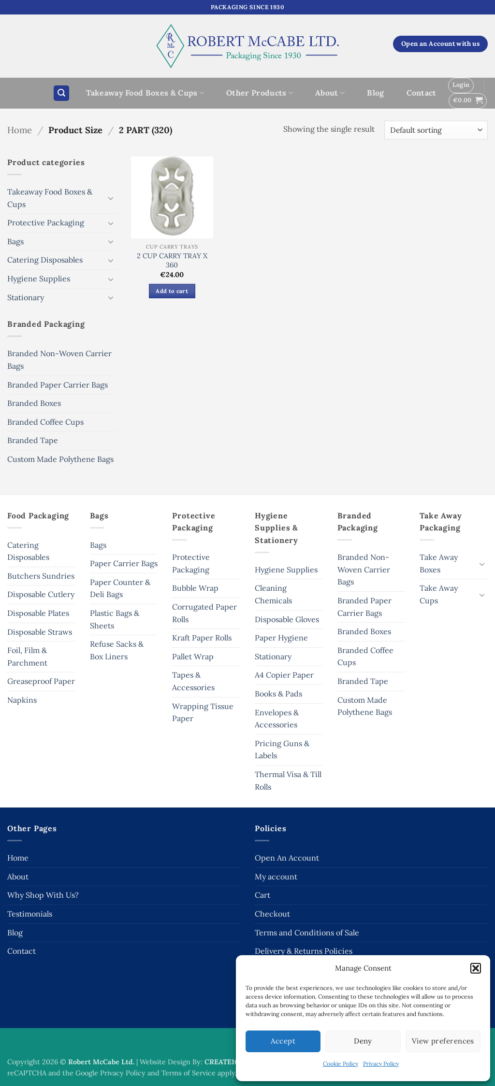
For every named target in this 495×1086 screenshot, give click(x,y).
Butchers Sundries (40, 576)
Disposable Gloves (287, 619)
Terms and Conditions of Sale (307, 932)
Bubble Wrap (195, 588)
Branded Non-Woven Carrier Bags (59, 359)
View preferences (443, 1040)
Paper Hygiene (281, 637)
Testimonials (29, 914)
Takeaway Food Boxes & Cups (145, 92)
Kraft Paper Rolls (202, 637)
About (330, 92)
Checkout (272, 914)
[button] (475, 968)
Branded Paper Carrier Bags (57, 385)
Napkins (22, 700)
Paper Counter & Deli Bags (120, 588)
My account (276, 876)
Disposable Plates (38, 613)
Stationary (25, 297)
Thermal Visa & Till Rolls (288, 780)
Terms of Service (188, 1073)
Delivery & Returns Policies (303, 951)
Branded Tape (32, 440)
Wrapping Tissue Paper (202, 712)
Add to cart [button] (172, 290)
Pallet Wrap (193, 656)
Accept (283, 1040)
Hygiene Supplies (38, 278)
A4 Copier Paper (284, 675)
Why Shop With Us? (43, 895)
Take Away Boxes (439, 563)
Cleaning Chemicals (273, 594)
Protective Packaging (45, 222)
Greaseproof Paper (41, 681)
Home (19, 130)
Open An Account (287, 858)
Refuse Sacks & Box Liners (117, 650)
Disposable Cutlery (40, 594)
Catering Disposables (45, 260)
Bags (15, 241)
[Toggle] (110, 198)
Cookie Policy (340, 1063)
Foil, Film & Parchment (27, 656)
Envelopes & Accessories (277, 719)
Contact (422, 92)
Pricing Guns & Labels (282, 749)
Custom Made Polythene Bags (60, 459)
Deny (363, 1040)
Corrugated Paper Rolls (204, 613)
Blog (375, 92)
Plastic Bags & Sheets (114, 619)
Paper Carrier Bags (124, 563)
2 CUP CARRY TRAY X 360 (172, 260)
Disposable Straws (39, 632)
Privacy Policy (381, 1063)
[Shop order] (436, 130)
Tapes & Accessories (193, 681)
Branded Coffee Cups (45, 422)
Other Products (259, 92)
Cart (262, 895)
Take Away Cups (439, 594)
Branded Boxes (34, 403)
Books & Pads (278, 693)
